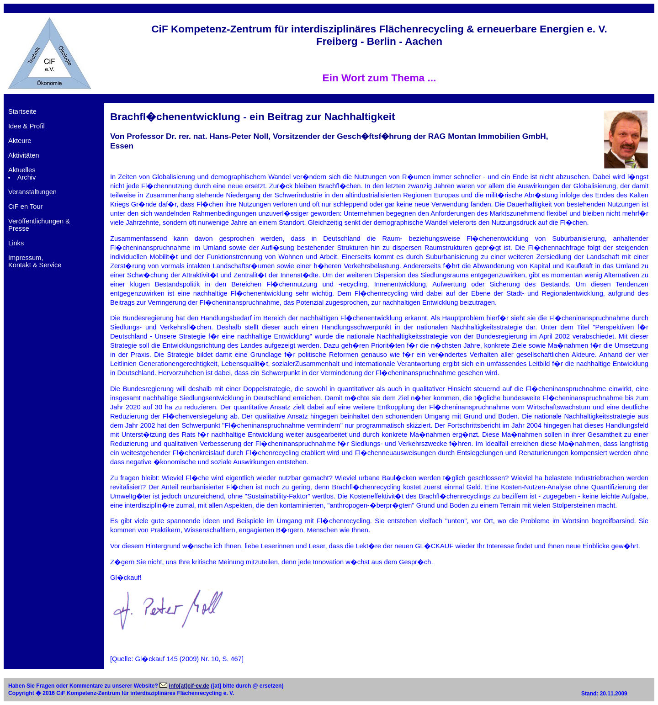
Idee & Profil (26, 126)
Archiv (26, 177)
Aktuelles (21, 170)
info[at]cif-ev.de (189, 686)
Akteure (20, 140)
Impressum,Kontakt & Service (35, 261)
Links (16, 243)
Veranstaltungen (32, 192)
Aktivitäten (23, 155)
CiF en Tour (25, 206)
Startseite (22, 111)
